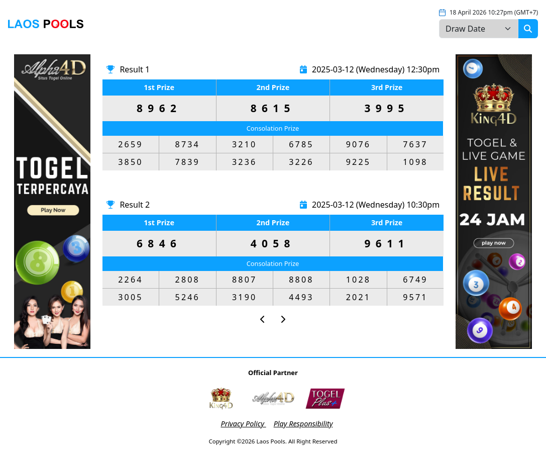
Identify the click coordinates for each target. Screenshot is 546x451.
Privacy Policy (243, 423)
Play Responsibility (303, 423)
